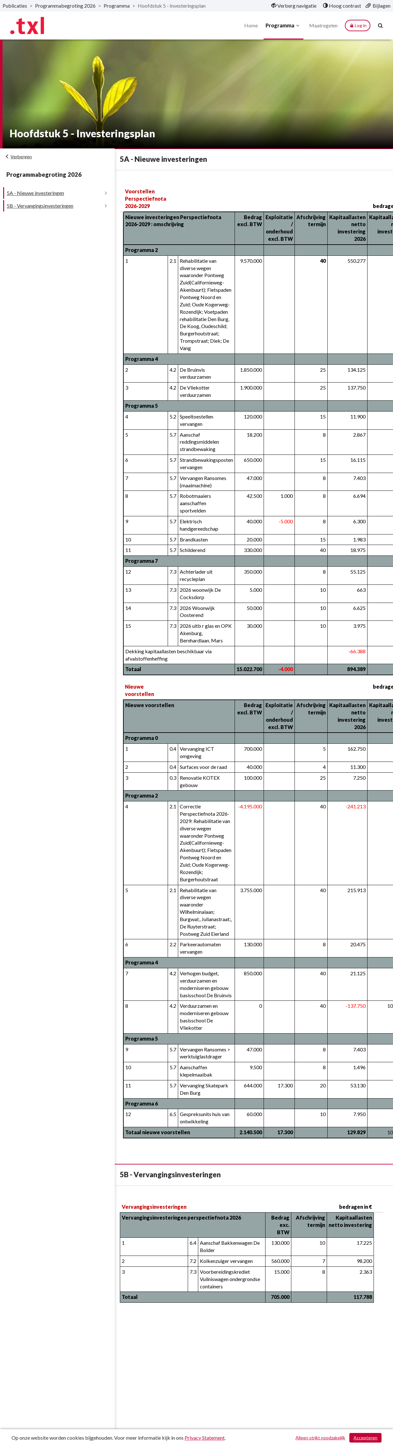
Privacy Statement (205, 1438)
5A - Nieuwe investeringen (35, 193)
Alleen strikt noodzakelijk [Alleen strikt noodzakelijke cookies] (320, 1437)
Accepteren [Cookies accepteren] (365, 1437)
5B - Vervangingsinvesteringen (40, 206)
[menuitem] (293, 6)
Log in (357, 25)
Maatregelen (323, 25)
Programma (283, 25)
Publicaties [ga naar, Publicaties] (15, 6)
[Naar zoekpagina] (380, 25)
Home (251, 25)
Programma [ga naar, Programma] (117, 6)
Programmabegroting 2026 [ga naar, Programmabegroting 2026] (65, 6)
